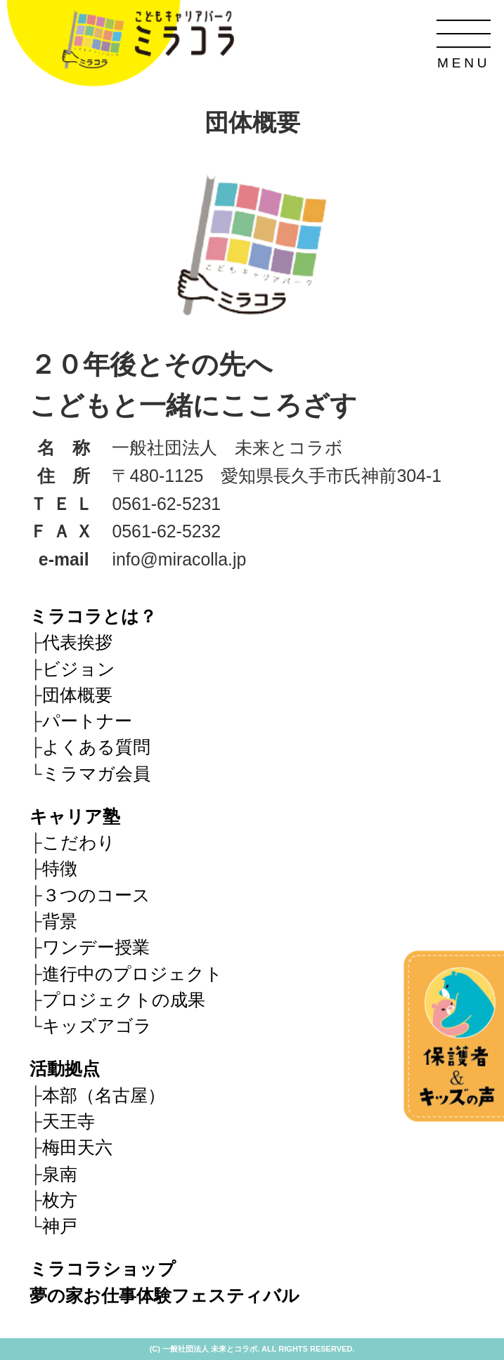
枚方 (59, 1200)
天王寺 (68, 1121)
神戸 (59, 1226)
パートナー (87, 721)
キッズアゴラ (97, 1025)
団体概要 (77, 695)
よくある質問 (96, 747)
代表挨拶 (77, 642)
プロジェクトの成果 (123, 999)
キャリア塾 (75, 816)
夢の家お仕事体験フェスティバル (164, 1295)
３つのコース (96, 895)
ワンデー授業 (96, 947)
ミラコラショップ (103, 1269)
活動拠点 (65, 1068)
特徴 (59, 868)
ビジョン (78, 669)
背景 (59, 921)
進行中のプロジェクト (132, 974)
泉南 (59, 1174)
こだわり (78, 842)
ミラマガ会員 (96, 773)
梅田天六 (77, 1147)
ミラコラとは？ (93, 616)
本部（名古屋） (103, 1095)
